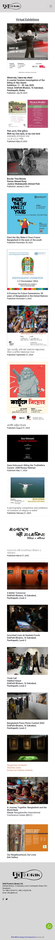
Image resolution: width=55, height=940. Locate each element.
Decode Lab (40, 937)
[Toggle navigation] (51, 6)
